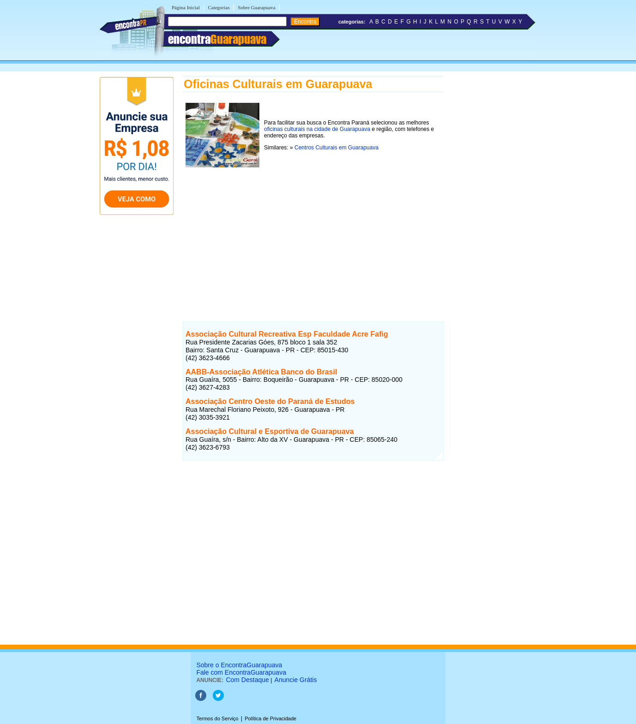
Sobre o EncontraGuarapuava (239, 665)
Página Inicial (186, 7)
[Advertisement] (313, 234)
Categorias (218, 7)
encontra (217, 39)
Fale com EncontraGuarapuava (241, 672)
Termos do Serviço (217, 718)
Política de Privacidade (270, 718)
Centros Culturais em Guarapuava (336, 147)
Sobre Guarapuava (257, 7)
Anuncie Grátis (296, 679)
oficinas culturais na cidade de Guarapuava (317, 129)
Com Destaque (247, 679)
